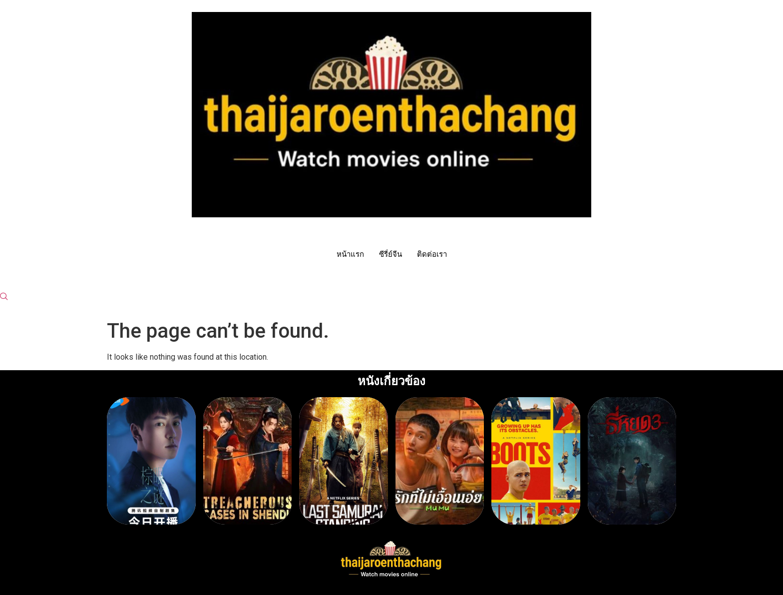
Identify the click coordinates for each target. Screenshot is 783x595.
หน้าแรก (350, 254)
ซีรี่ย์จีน (390, 254)
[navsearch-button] (4, 297)
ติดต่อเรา (432, 254)
